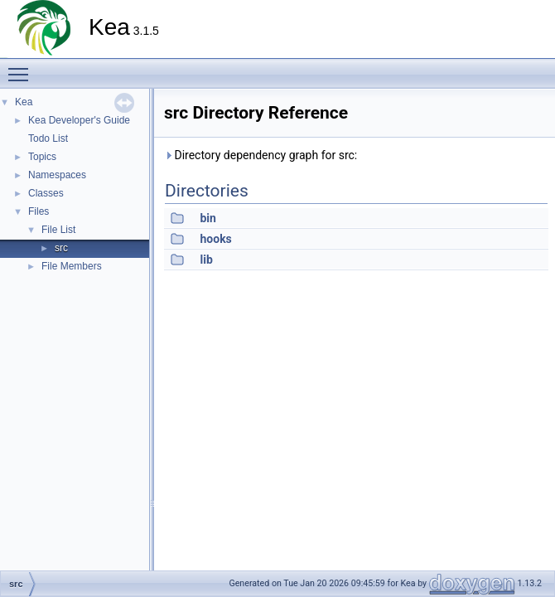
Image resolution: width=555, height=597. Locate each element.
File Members (71, 266)
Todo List (48, 138)
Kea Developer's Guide (79, 120)
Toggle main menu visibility (22, 67)
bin (207, 218)
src (61, 248)
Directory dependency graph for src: (260, 155)
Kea (23, 102)
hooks (215, 238)
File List (58, 229)
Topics (42, 157)
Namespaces (57, 175)
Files (38, 211)
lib (206, 259)
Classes (46, 193)
